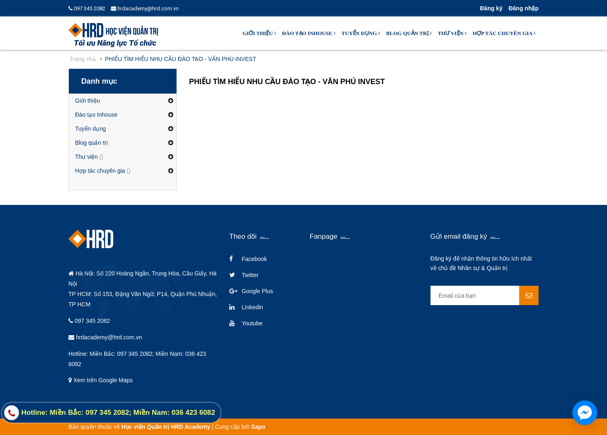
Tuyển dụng (360, 33)
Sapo (258, 426)
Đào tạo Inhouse (309, 33)
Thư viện (452, 33)
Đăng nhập (523, 8)
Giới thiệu (259, 33)
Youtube (252, 323)
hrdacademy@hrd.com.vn (145, 8)
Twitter (250, 275)
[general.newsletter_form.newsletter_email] (485, 295)
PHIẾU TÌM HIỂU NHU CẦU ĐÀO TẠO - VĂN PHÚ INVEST (287, 82)
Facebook (254, 259)
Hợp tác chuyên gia (504, 33)
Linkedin (252, 307)
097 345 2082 (86, 8)
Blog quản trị (409, 33)
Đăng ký (491, 8)
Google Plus (257, 291)
